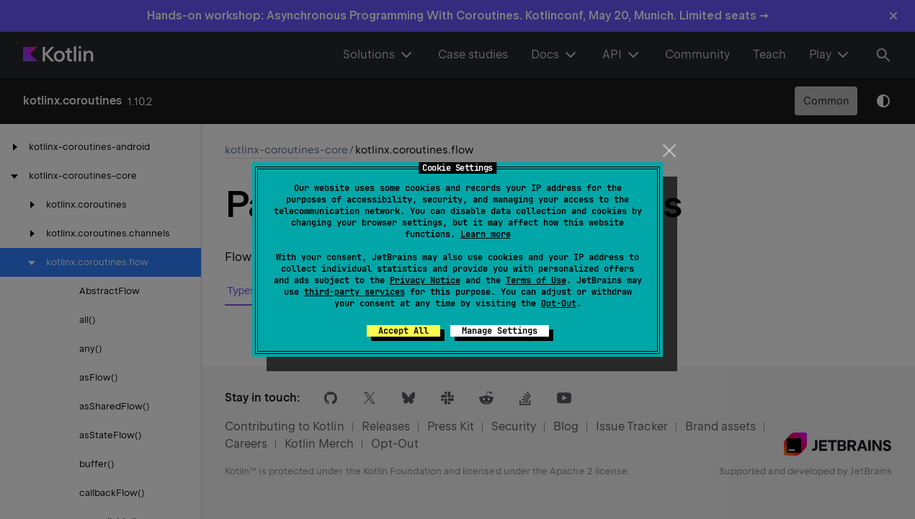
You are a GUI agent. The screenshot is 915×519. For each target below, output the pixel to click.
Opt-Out (558, 303)
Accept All (403, 331)
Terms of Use (536, 280)
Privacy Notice (425, 280)
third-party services (354, 292)
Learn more (485, 234)
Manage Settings (499, 331)
